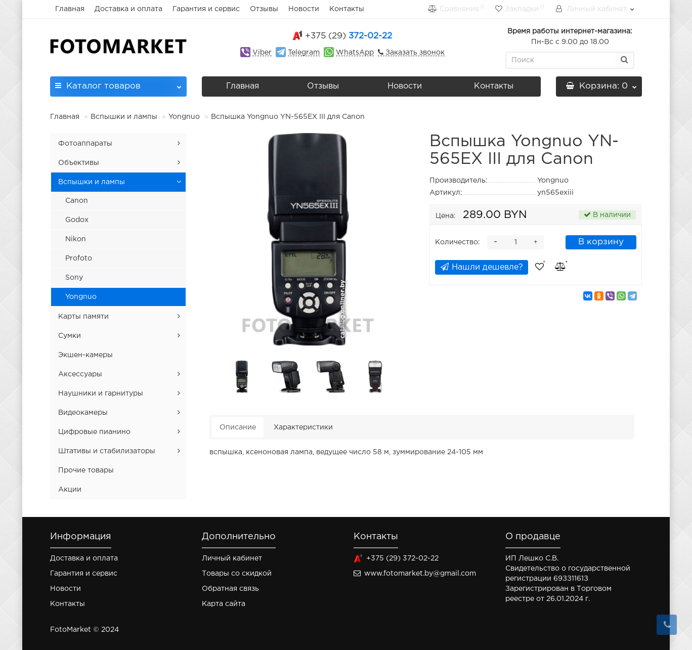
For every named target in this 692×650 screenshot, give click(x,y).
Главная (69, 9)
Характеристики (303, 427)
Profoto (78, 258)
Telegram (304, 53)
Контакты (346, 9)
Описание (238, 427)
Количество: (457, 242)
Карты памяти (83, 317)
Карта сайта (223, 604)
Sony (74, 278)
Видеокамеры (83, 413)
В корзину (601, 242)
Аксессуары (80, 374)
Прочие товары (86, 470)
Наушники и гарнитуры (100, 394)
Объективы (78, 163)
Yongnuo (184, 117)
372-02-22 (348, 36)
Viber (262, 53)
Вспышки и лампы (124, 117)
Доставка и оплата (128, 9)
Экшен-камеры (85, 355)
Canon (76, 201)
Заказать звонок (414, 53)
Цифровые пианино (94, 432)
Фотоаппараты (85, 144)
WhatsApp (355, 53)
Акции (69, 490)
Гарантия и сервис (206, 9)
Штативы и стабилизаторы (106, 451)
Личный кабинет (232, 558)
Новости (303, 9)
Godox (77, 220)
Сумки (69, 336)
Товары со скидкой (237, 574)
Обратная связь (230, 589)
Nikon (75, 239)
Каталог (118, 83)
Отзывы (264, 9)
